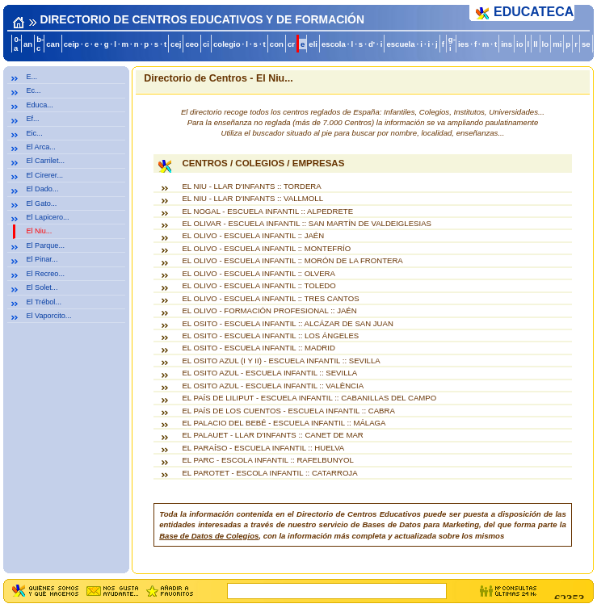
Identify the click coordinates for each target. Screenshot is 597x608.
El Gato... (41, 203)
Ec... (33, 90)
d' (371, 44)
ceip (71, 44)
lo (545, 44)
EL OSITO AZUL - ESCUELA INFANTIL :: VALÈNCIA (273, 385)
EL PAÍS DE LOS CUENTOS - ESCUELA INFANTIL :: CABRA (288, 410)
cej (175, 44)
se (586, 44)
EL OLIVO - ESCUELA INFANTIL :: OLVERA (258, 273)
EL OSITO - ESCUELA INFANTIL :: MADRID (258, 347)
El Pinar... (41, 259)
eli (313, 44)
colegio (227, 44)
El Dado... (42, 189)
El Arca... (40, 147)
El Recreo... (45, 274)
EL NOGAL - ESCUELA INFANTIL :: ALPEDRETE (267, 211)
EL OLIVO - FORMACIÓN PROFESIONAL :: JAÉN (269, 310)
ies (463, 44)
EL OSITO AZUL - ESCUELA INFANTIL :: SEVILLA (269, 372)
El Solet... (41, 287)
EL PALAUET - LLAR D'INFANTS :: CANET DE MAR (272, 434)
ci (206, 44)
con (277, 44)
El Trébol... (43, 302)
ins (506, 44)
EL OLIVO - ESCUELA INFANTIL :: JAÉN (253, 235)
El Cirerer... (44, 175)
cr (291, 44)
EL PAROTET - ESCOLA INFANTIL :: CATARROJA (269, 472)
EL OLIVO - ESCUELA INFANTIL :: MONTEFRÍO (266, 248)
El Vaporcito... (48, 316)
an (27, 44)
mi (557, 44)
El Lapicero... (47, 217)
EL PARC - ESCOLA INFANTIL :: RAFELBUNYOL (267, 459)
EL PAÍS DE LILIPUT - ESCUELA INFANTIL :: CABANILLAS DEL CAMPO (309, 397)
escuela (400, 44)
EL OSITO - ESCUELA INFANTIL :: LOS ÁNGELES (270, 335)
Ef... (32, 119)
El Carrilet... (45, 161)
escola (334, 44)
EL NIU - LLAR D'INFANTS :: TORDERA (251, 186)
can (53, 44)
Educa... (39, 105)
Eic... (34, 133)
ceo (192, 44)
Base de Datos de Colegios (209, 535)
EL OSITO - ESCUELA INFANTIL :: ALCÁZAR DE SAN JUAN (287, 323)
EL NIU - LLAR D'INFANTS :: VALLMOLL (252, 198)
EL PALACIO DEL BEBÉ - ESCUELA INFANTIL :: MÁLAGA (283, 422)
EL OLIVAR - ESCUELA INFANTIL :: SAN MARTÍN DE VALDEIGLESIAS (306, 223)
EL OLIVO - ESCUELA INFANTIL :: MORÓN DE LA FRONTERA (292, 260)
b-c (40, 43)
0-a (17, 43)
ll (535, 44)
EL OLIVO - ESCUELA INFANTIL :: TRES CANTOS (270, 298)
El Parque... (45, 245)
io (519, 44)
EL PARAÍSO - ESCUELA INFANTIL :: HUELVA (263, 447)
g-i (452, 43)
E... (31, 77)
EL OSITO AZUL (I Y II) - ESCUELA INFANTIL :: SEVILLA (281, 360)
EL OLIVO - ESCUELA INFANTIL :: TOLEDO (258, 285)
